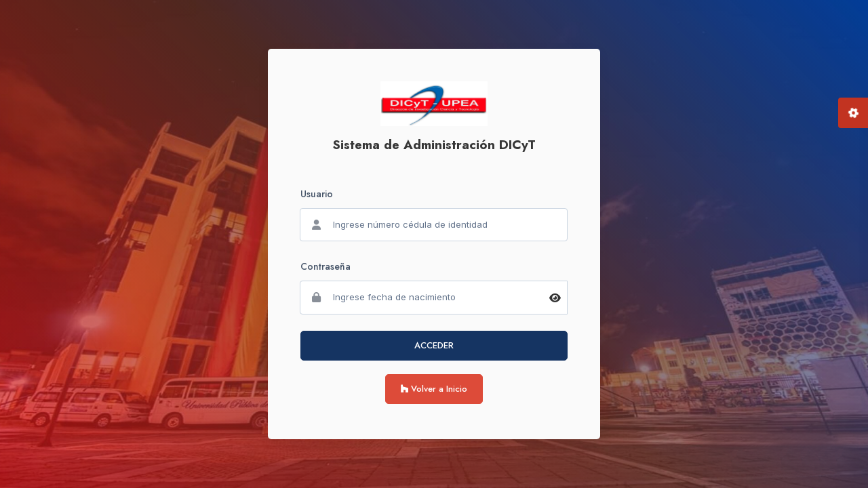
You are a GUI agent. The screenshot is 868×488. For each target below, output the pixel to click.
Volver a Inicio (434, 388)
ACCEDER (434, 345)
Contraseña (325, 266)
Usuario (316, 194)
